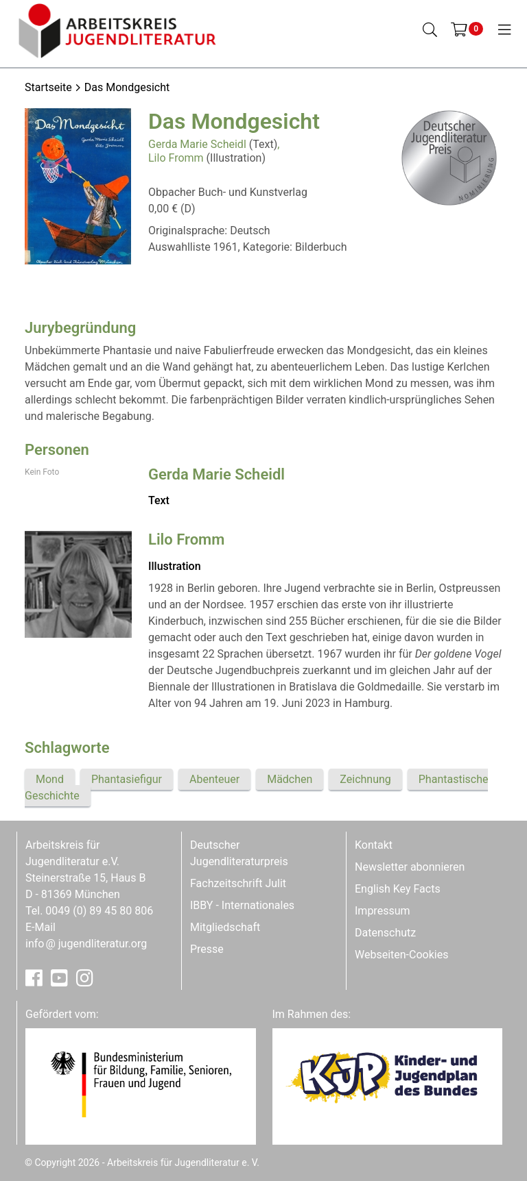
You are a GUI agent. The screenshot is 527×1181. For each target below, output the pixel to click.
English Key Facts (398, 888)
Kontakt (374, 844)
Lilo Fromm (176, 157)
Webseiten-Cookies (401, 954)
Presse (207, 949)
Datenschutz (385, 932)
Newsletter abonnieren (410, 866)
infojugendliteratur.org (86, 943)
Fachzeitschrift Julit (238, 883)
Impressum (382, 910)
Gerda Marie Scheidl (197, 144)
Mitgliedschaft (225, 927)
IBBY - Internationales (242, 905)
